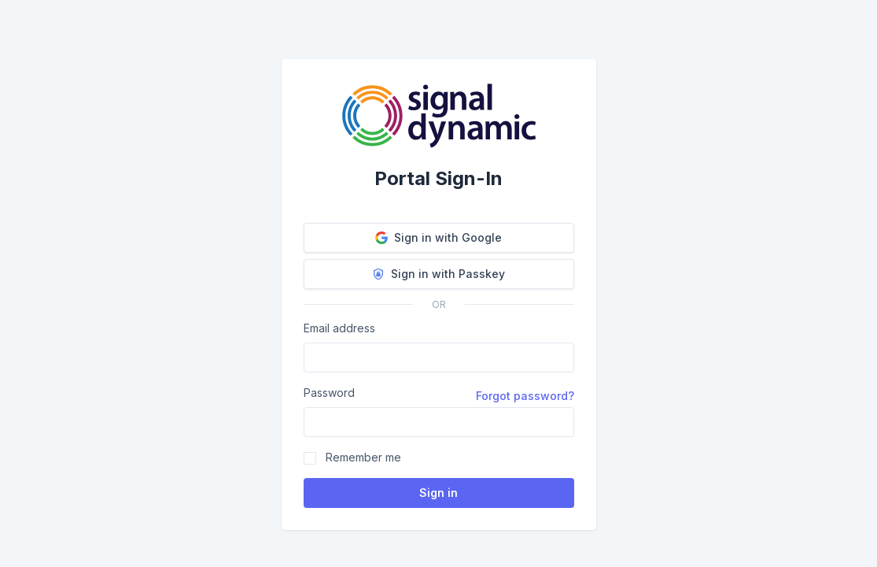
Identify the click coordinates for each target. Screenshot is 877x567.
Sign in (438, 492)
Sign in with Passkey (438, 273)
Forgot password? (525, 395)
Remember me (363, 457)
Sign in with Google (438, 237)
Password (329, 392)
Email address (339, 328)
